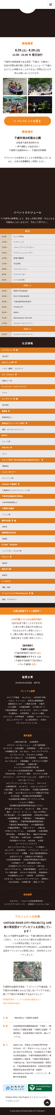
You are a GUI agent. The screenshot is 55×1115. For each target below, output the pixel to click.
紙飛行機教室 (18, 258)
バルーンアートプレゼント (24, 247)
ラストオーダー (19, 274)
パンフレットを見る (29, 121)
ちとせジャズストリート (23, 323)
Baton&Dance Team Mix (22, 318)
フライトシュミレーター (23, 253)
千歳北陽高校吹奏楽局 (22, 302)
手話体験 (17, 264)
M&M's (16, 312)
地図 (38, 653)
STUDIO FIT (18, 307)
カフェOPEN (18, 237)
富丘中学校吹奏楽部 (21, 296)
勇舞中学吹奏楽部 (20, 291)
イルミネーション (20, 269)
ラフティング (18, 242)
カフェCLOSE (19, 280)
